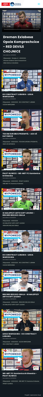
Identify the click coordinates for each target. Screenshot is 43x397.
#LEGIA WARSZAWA (9, 104)
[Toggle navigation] (39, 4)
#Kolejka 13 (15, 58)
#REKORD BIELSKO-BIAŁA (11, 225)
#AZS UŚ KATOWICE (9, 144)
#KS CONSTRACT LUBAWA (27, 102)
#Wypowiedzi (7, 58)
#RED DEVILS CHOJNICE (10, 63)
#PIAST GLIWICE (24, 181)
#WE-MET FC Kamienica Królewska (13, 183)
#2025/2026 (14, 102)
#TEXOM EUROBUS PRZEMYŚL (28, 141)
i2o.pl (39, 395)
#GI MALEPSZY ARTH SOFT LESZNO (14, 223)
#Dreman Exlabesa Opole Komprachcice (14, 60)
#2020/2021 (22, 58)
